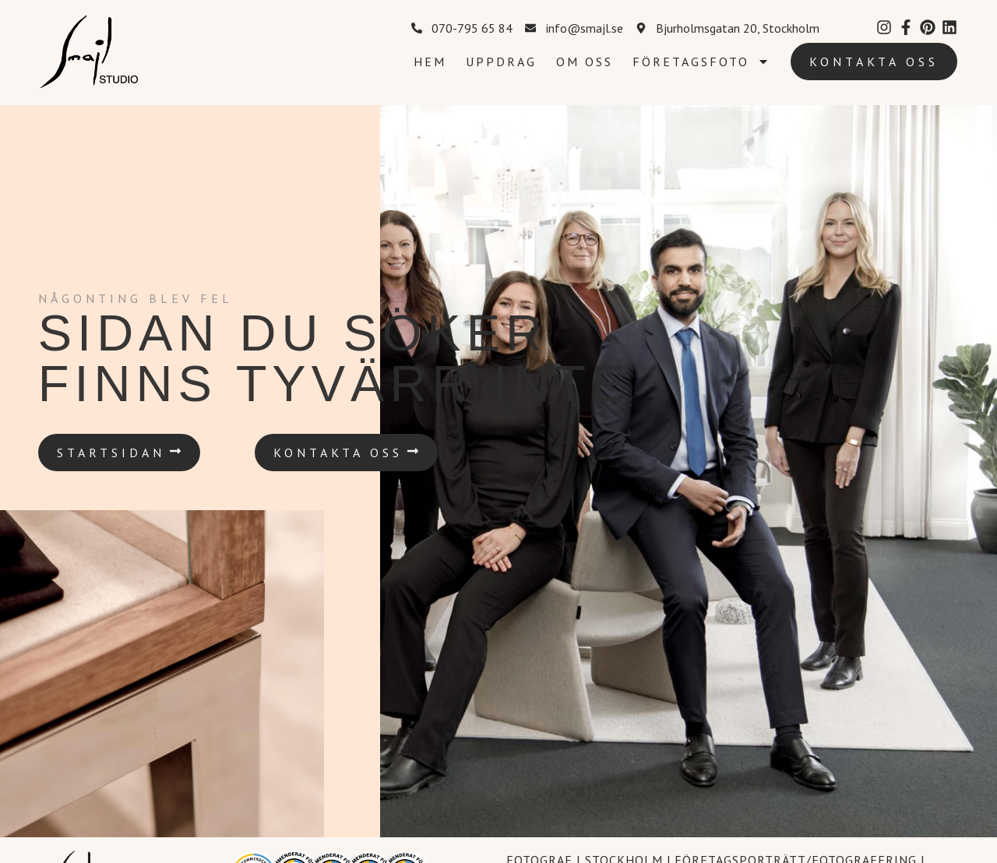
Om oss (584, 61)
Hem (430, 61)
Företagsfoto (701, 61)
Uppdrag (501, 61)
